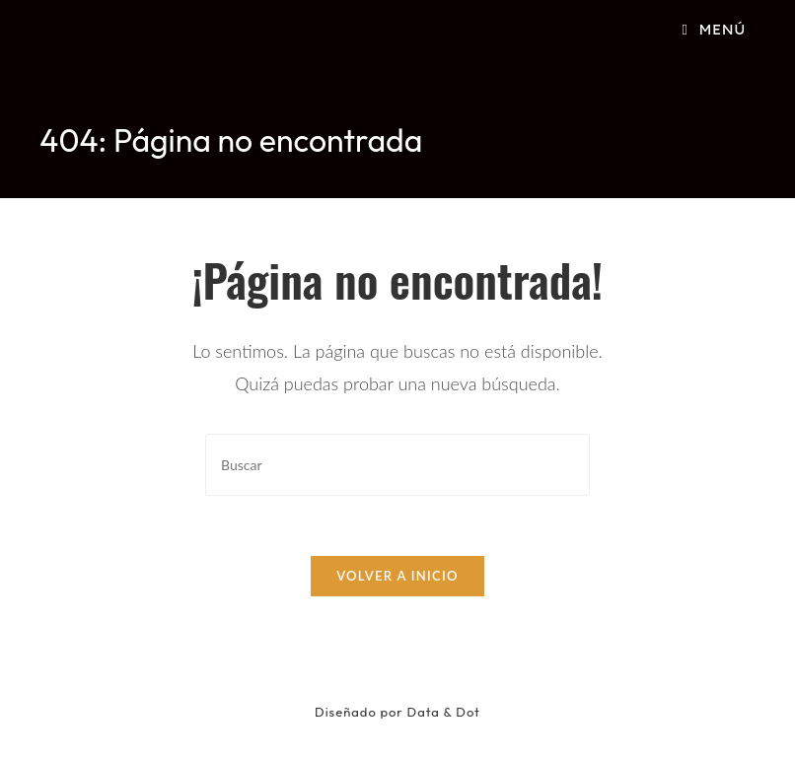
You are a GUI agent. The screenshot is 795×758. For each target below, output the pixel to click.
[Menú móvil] (714, 29)
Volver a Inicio (397, 576)
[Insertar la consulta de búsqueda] (397, 465)
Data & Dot (443, 712)
